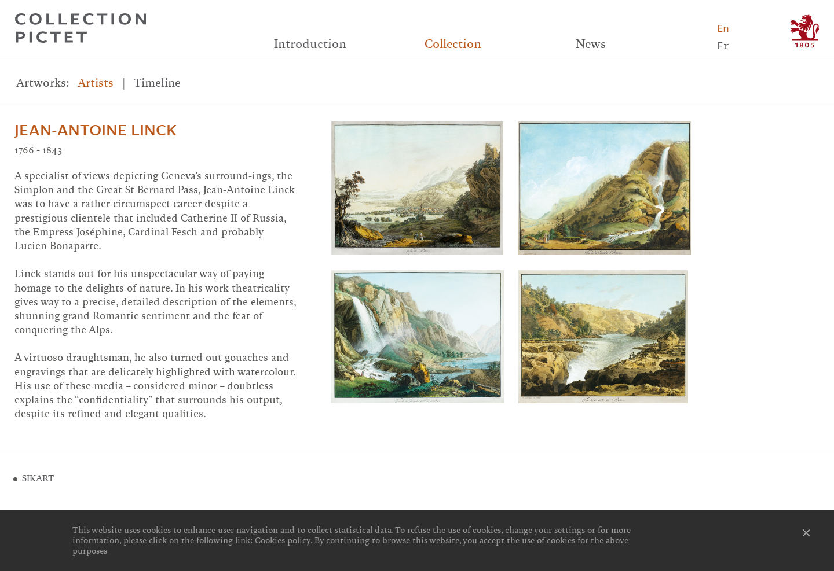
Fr (723, 45)
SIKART (38, 478)
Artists (96, 83)
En (723, 28)
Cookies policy (282, 540)
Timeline (157, 83)
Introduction (310, 44)
